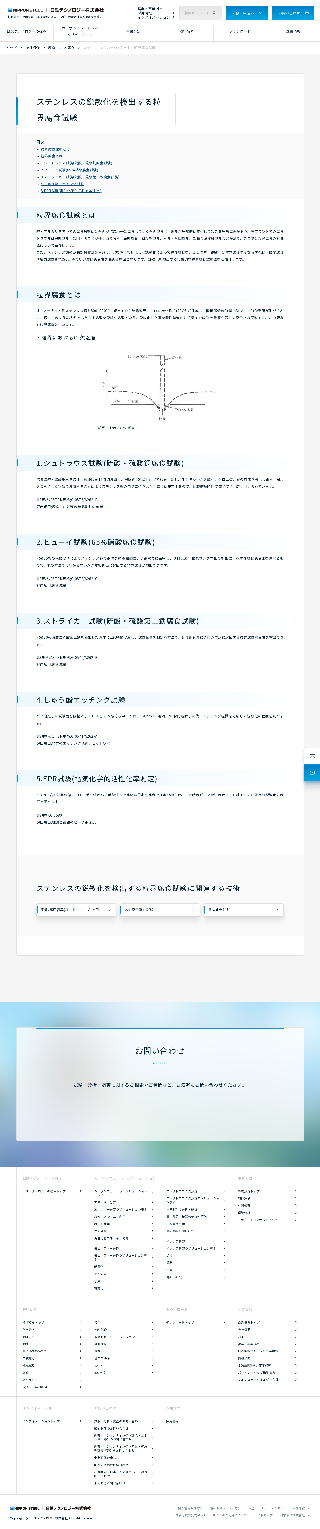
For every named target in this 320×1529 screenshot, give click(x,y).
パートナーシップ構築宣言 (256, 1372)
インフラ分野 (175, 1241)
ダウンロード (240, 31)
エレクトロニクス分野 (182, 1191)
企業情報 (293, 31)
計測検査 (244, 1205)
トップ (11, 47)
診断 (169, 1262)
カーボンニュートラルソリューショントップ (120, 1193)
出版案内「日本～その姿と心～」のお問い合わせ (120, 1474)
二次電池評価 (175, 1224)
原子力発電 (102, 1224)
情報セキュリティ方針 (225, 1508)
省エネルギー (103, 1358)
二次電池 (29, 1358)
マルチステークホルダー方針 (258, 1379)
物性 (26, 1344)
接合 (97, 1322)
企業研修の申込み (106, 1457)
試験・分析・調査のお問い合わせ (117, 1421)
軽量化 (99, 1266)
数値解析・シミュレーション (114, 1337)
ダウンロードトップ (180, 1322)
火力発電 (100, 1231)
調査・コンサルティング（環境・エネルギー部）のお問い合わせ (120, 1437)
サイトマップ (263, 1515)
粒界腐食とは (50, 155)
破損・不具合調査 (35, 1387)
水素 (97, 1281)
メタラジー (30, 1379)
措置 (169, 1270)
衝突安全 (100, 1274)
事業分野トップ (249, 1191)
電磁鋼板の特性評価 (180, 1231)
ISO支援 (100, 1372)
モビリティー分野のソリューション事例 (120, 1257)
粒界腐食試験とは (53, 149)
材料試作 (100, 1329)
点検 (169, 1255)
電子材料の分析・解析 (182, 1209)
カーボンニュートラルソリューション (80, 31)
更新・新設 (174, 1277)
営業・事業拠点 (150, 9)
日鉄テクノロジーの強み (27, 31)
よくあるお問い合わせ (109, 1483)
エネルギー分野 (105, 1202)
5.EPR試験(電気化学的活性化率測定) (69, 190)
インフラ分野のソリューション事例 (191, 1248)
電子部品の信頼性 (35, 1351)
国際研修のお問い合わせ (111, 1465)
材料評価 (244, 1198)
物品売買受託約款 (188, 1515)
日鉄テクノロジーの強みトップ (44, 1191)
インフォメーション (154, 17)
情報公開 (244, 1358)
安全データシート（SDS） (267, 1508)
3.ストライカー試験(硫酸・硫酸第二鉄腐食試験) (78, 176)
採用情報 (145, 13)
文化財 (99, 1365)
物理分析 (29, 1337)
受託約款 (298, 1508)
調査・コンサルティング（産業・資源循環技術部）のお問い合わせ (120, 1448)
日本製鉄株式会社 (292, 1515)
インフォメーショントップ (41, 1421)
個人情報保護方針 (190, 1508)
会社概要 (244, 1329)
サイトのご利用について (230, 1515)
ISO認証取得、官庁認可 (254, 1365)
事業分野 (133, 31)
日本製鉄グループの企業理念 (258, 1351)
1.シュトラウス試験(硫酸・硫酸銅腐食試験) (74, 162)
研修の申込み (243, 12)
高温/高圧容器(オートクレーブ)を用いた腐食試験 (78, 909)
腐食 (51, 47)
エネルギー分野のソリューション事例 (120, 1209)
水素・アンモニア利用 (109, 1216)
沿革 (241, 1337)
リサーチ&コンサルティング (258, 1220)
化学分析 (29, 1329)
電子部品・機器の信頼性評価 (186, 1216)
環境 (97, 1351)
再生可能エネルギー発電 (111, 1238)
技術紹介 (186, 31)
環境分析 (244, 1212)
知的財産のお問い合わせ (111, 1428)
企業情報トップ (249, 1322)
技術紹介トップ (33, 1322)
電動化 (99, 1288)
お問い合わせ (289, 12)
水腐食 (69, 47)
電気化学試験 (219, 909)
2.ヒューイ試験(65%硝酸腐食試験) (67, 169)
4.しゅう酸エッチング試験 (60, 183)
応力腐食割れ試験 (139, 909)
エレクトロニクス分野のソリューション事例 (192, 1200)
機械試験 (29, 1365)
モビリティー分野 (106, 1248)
